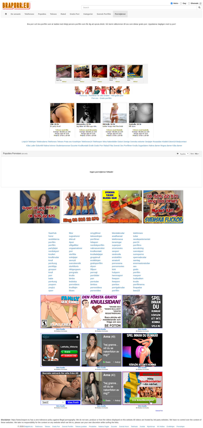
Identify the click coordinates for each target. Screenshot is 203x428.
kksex (71, 290)
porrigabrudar (118, 287)
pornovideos (96, 287)
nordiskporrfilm (97, 245)
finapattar (137, 287)
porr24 (136, 242)
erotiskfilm (117, 257)
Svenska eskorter (137, 142)
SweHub (52, 233)
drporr (93, 266)
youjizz (51, 287)
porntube (94, 281)
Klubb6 (165, 142)
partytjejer (53, 248)
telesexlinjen (96, 236)
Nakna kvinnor (50, 146)
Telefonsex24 (86, 142)
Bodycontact (181, 142)
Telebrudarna (41, 142)
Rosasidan (157, 142)
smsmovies (117, 248)
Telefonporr (97, 142)
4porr (71, 242)
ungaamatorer (75, 248)
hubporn (116, 272)
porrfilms (137, 245)
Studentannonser (63, 146)
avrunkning (138, 248)
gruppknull (95, 257)
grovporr (52, 269)
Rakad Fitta (108, 146)
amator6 (116, 260)
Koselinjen (76, 142)
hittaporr (94, 242)
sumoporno (138, 254)
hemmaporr (117, 275)
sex (135, 266)
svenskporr (138, 251)
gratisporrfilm (96, 263)
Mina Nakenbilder (110, 142)
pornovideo (95, 290)
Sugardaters (143, 146)
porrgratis (73, 272)
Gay (184, 3)
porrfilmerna (138, 284)
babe (50, 278)
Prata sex (68, 142)
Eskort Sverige (124, 142)
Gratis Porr (98, 146)
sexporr (115, 251)
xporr (50, 290)
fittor (71, 233)
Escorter (74, 146)
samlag (136, 260)
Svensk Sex (118, 146)
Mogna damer (166, 146)
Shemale (194, 3)
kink (114, 269)
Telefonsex (52, 142)
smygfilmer (95, 233)
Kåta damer (177, 146)
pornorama (117, 263)
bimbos (93, 284)
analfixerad (117, 236)
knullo (72, 275)
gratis (135, 269)
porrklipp (52, 266)
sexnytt (72, 260)
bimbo (72, 278)
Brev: (195, 153)
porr (71, 251)
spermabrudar (139, 257)
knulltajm (73, 287)
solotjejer (73, 257)
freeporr (115, 278)
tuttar (135, 236)
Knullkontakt (83, 146)
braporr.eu (28, 426)
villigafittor (73, 245)
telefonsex (138, 233)
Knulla (135, 146)
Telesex (60, 142)
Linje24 (25, 142)
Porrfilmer (128, 146)
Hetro (175, 3)
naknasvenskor (97, 248)
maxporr (137, 275)
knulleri (51, 254)
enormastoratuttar (141, 263)
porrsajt (93, 272)
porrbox (115, 284)
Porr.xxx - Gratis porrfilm (102, 98)
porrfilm (51, 242)
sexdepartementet (141, 239)
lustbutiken (138, 278)
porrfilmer (94, 239)
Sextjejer (148, 142)
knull (50, 260)
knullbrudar (53, 257)
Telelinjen (32, 142)
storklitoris (74, 266)
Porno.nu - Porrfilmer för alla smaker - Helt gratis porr (101, 95)
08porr (93, 269)
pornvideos (74, 284)
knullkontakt (96, 251)
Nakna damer (154, 146)
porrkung (52, 263)
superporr (116, 245)
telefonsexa (117, 239)
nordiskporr (53, 251)
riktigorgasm (75, 269)
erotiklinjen (95, 260)
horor (50, 236)
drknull (72, 239)
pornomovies (118, 266)
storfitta (72, 254)
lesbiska (73, 281)
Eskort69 (39, 146)
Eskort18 (172, 142)
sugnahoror (74, 236)
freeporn (116, 281)
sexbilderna (53, 239)
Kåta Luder (30, 146)
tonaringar (117, 242)
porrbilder (94, 275)
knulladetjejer (96, 254)
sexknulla (116, 254)
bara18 (136, 290)
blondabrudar (118, 233)
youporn (52, 284)
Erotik (91, 146)
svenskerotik (75, 263)
